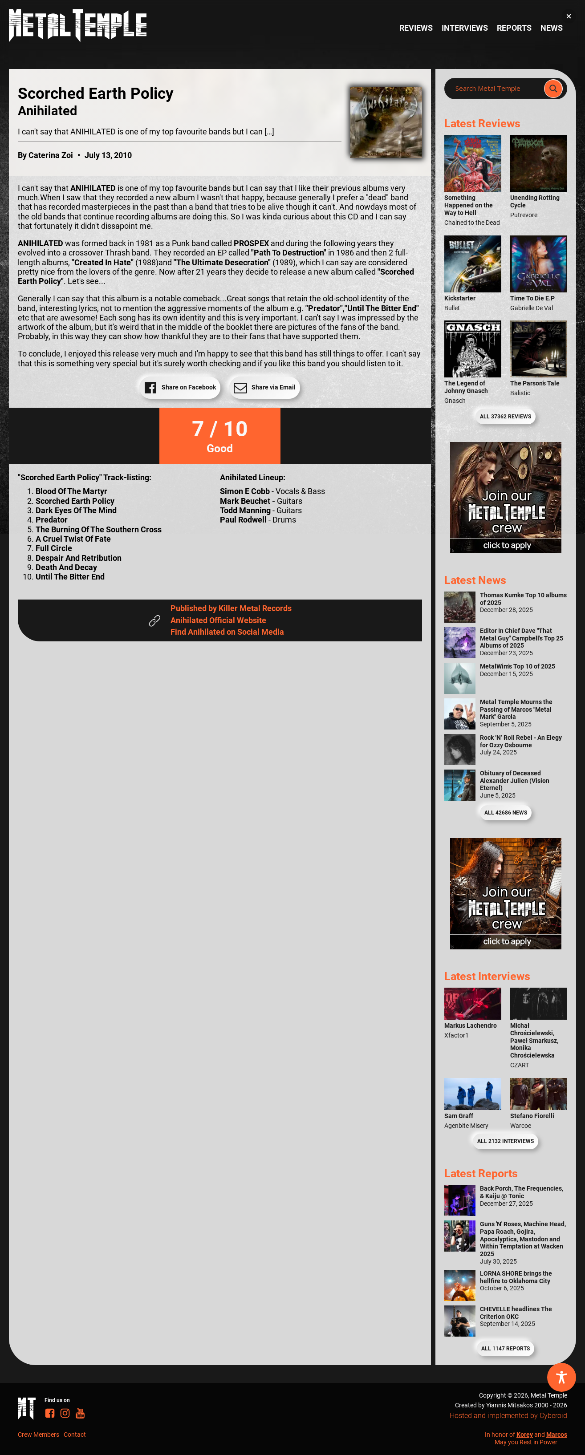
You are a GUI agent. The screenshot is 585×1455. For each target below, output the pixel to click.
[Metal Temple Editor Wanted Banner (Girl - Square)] (505, 550)
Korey (524, 1434)
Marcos (556, 1434)
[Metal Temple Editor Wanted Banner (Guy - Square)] (505, 946)
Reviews (416, 28)
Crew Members (38, 1434)
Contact (75, 1434)
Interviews (465, 28)
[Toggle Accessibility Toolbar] (561, 1377)
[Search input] (496, 88)
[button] (568, 16)
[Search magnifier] (553, 88)
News (551, 28)
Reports (514, 28)
